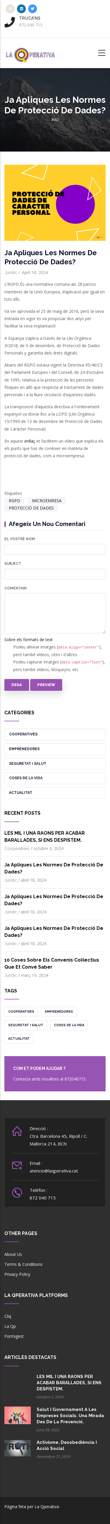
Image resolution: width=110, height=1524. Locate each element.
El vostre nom (19, 539)
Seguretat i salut (27, 764)
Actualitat (20, 793)
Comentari (15, 588)
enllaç (29, 441)
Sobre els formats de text (28, 639)
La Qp (10, 1326)
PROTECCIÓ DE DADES (31, 508)
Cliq (7, 1316)
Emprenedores (24, 749)
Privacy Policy (17, 1274)
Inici (55, 119)
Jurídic (10, 272)
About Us (13, 1254)
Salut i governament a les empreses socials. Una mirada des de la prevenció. (70, 1415)
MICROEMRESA (47, 500)
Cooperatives (23, 734)
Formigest (14, 1336)
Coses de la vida (26, 778)
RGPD (14, 500)
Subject (12, 564)
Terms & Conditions (23, 1264)
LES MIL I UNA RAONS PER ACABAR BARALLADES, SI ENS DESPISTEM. (69, 1383)
